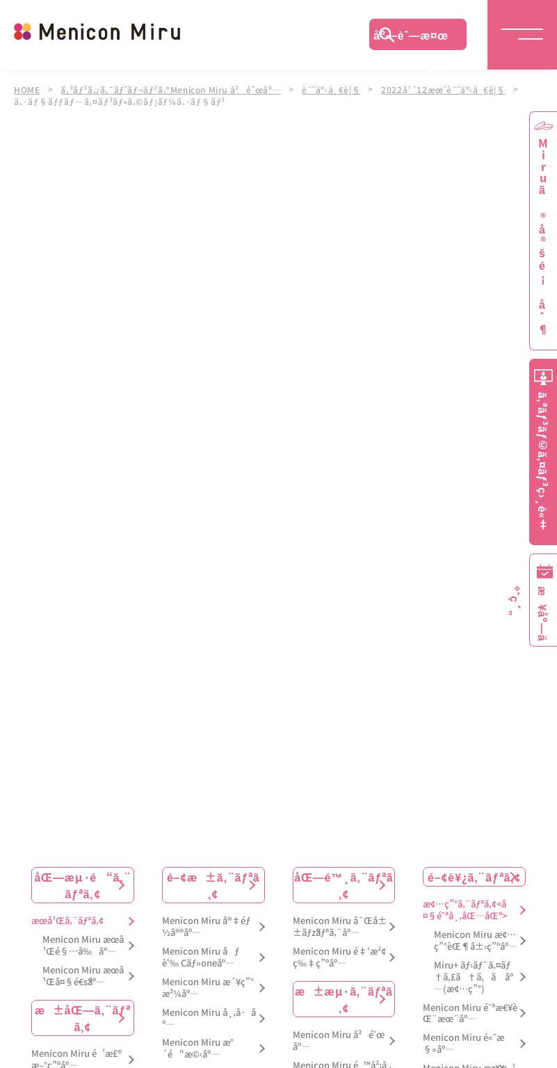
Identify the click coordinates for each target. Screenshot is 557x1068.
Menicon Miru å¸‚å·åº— (209, 1016)
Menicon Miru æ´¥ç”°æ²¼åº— (208, 986)
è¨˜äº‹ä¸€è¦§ (339, 89)
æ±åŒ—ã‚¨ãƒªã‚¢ (83, 1016)
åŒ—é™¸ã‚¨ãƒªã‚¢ (343, 883)
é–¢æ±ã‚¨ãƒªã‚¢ (213, 883)
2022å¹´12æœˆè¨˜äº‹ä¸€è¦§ (453, 89)
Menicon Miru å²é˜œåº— (339, 1039)
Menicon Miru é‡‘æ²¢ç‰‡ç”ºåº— (339, 956)
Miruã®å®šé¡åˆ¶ (543, 237)
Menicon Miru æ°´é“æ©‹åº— (198, 1047)
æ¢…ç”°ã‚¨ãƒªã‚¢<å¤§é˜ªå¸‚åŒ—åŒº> (464, 909)
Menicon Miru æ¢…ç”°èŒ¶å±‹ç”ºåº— (475, 939)
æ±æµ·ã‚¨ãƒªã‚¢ (344, 997)
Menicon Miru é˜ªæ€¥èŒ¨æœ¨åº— (470, 1012)
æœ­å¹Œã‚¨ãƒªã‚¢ (67, 919)
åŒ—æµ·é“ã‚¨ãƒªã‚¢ (82, 883)
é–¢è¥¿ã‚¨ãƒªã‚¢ (474, 875)
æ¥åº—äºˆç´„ (540, 614)
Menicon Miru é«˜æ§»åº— (463, 1042)
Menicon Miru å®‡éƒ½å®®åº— (206, 925)
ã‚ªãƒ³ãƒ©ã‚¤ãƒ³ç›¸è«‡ (543, 461)
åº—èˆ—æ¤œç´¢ (411, 38)
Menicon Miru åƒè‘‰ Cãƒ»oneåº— (200, 956)
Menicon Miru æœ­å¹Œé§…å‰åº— (83, 944)
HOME (27, 89)
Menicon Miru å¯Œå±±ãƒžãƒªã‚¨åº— (340, 925)
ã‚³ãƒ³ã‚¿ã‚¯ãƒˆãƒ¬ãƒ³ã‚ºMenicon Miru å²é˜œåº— (174, 89)
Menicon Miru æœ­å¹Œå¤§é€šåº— (83, 975)
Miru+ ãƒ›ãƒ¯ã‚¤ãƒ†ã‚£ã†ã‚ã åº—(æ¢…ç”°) (473, 976)
